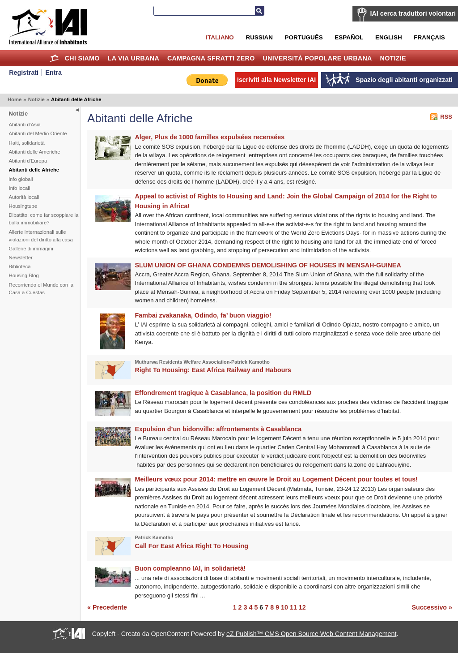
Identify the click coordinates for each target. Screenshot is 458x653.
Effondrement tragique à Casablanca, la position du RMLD (223, 392)
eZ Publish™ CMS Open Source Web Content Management (311, 633)
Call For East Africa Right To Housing (191, 546)
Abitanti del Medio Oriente (38, 133)
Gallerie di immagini (31, 248)
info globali (21, 179)
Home (54, 58)
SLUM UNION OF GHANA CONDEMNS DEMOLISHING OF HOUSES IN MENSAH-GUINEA (268, 265)
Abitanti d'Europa (28, 160)
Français (429, 37)
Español (349, 37)
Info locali (19, 188)
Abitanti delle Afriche (34, 169)
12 (302, 607)
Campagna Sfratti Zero (211, 58)
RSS (446, 116)
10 (284, 607)
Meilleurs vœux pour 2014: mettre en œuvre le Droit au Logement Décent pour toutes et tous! (276, 479)
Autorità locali (24, 197)
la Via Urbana (133, 58)
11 (293, 607)
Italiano (219, 37)
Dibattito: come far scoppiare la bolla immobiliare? (44, 218)
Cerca (259, 10)
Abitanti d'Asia (25, 124)
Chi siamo (82, 58)
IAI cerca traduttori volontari (413, 13)
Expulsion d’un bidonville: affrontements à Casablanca (218, 429)
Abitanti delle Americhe (34, 152)
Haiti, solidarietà (27, 143)
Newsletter (21, 257)
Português (304, 37)
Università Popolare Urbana (317, 58)
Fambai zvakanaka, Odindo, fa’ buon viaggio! (203, 315)
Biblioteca (20, 266)
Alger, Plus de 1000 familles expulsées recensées (210, 137)
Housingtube (23, 206)
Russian (259, 37)
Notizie (393, 58)
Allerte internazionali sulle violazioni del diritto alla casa (41, 235)
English (388, 37)
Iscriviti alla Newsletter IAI (276, 79)
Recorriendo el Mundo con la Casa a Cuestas (41, 288)
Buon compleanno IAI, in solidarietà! (190, 568)
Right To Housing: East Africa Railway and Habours (213, 370)
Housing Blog (24, 275)
